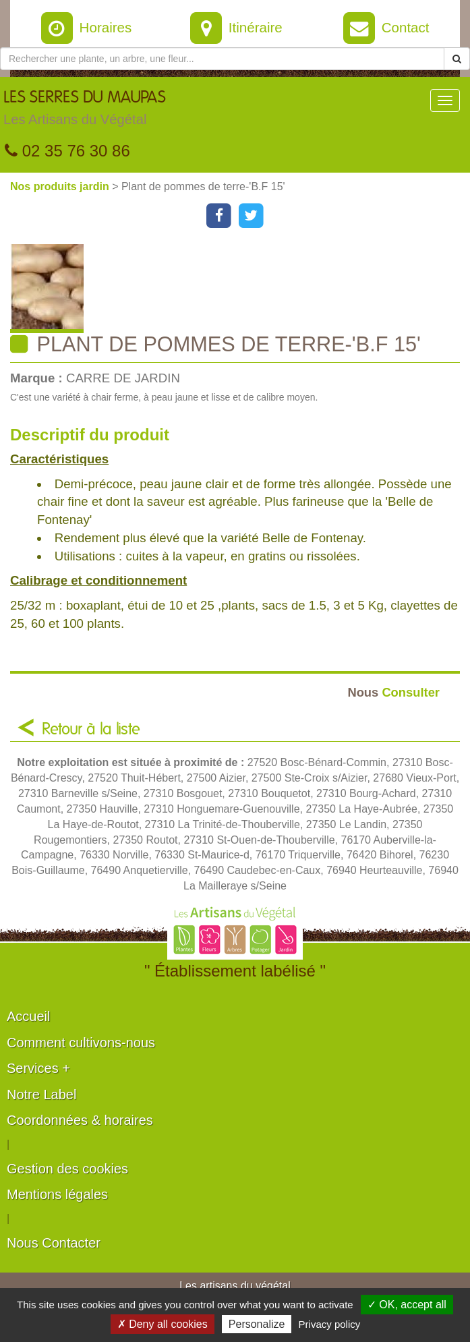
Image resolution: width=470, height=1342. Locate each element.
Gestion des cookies (67, 1168)
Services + (38, 1068)
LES (84, 111)
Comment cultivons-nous (81, 1042)
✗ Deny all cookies (162, 1324)
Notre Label (41, 1094)
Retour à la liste (91, 730)
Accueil (28, 1016)
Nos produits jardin (61, 186)
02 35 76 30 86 (67, 151)
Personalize (257, 1324)
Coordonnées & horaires (80, 1120)
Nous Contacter (53, 1242)
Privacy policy (330, 1324)
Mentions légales (57, 1194)
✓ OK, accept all (407, 1304)
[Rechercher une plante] (222, 58)
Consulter (393, 692)
